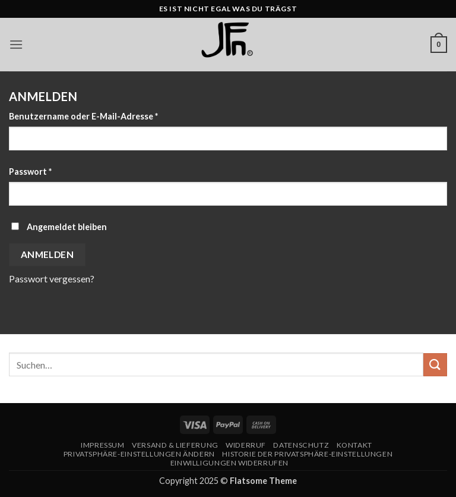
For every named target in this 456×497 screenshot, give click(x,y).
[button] (16, 44)
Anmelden (47, 254)
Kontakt (354, 445)
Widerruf (246, 445)
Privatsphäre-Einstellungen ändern (139, 453)
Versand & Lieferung (175, 445)
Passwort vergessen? (51, 278)
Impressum (103, 445)
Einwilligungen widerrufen (229, 462)
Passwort (54, 171)
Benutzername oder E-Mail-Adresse (108, 115)
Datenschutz (301, 445)
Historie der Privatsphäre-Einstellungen (307, 453)
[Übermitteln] (435, 364)
